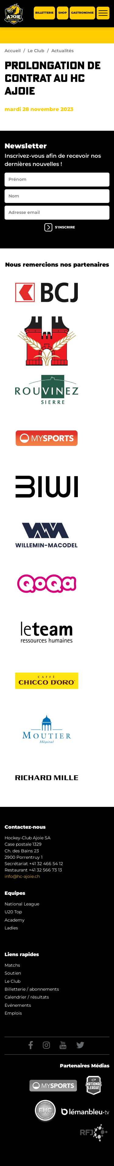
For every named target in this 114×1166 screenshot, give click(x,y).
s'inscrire (59, 227)
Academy (15, 920)
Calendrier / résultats (27, 997)
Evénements (18, 1005)
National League (22, 904)
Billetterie (44, 13)
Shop (62, 13)
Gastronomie (82, 13)
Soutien (13, 973)
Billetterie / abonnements (32, 989)
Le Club (36, 50)
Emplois (13, 1013)
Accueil (13, 50)
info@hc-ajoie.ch (22, 876)
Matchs (12, 965)
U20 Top (13, 912)
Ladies (11, 928)
